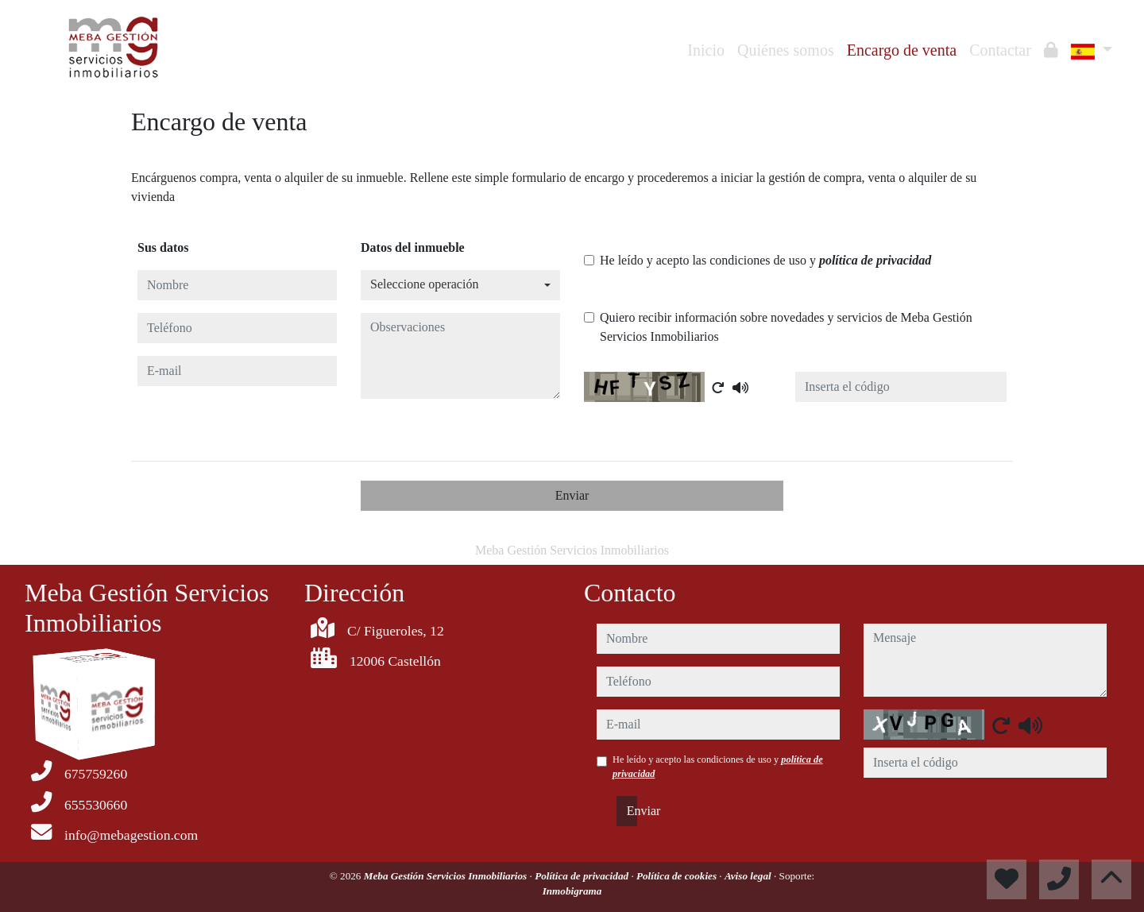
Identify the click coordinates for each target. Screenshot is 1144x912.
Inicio (706, 50)
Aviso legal (749, 876)
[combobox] (460, 285)
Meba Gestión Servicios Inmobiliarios (447, 876)
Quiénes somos (785, 50)
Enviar (572, 495)
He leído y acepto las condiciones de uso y (765, 260)
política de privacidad (875, 260)
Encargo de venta (902, 50)
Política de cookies (677, 876)
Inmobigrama (572, 891)
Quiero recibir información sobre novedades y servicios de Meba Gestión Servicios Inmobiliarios (786, 327)
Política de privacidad (583, 876)
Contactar (1000, 50)
